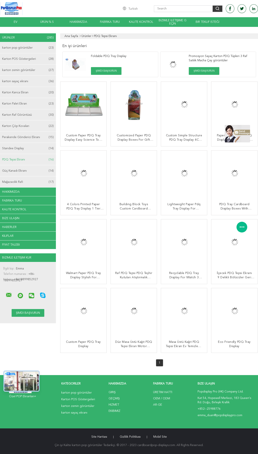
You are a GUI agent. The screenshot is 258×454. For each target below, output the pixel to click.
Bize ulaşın (10, 218)
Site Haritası (99, 436)
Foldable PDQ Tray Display (108, 56)
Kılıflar (8, 235)
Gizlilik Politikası (130, 436)
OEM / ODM (161, 398)
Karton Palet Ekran (28, 104)
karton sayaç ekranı (28, 81)
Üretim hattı (162, 392)
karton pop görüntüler (28, 48)
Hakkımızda (78, 21)
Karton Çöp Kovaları (28, 126)
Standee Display (28, 148)
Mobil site (160, 436)
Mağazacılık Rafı (28, 182)
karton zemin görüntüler (28, 70)
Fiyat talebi (11, 244)
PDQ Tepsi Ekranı (28, 159)
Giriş (112, 392)
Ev (15, 21)
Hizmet (114, 404)
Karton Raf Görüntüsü (28, 115)
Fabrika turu (110, 21)
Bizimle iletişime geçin (173, 22)
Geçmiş (114, 398)
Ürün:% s (47, 21)
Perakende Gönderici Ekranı (28, 137)
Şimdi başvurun (106, 71)
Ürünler (28, 37)
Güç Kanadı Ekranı (28, 171)
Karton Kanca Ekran (28, 92)
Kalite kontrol (141, 21)
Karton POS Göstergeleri (28, 59)
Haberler (9, 227)
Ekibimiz (114, 410)
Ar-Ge (157, 404)
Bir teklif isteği (207, 21)
